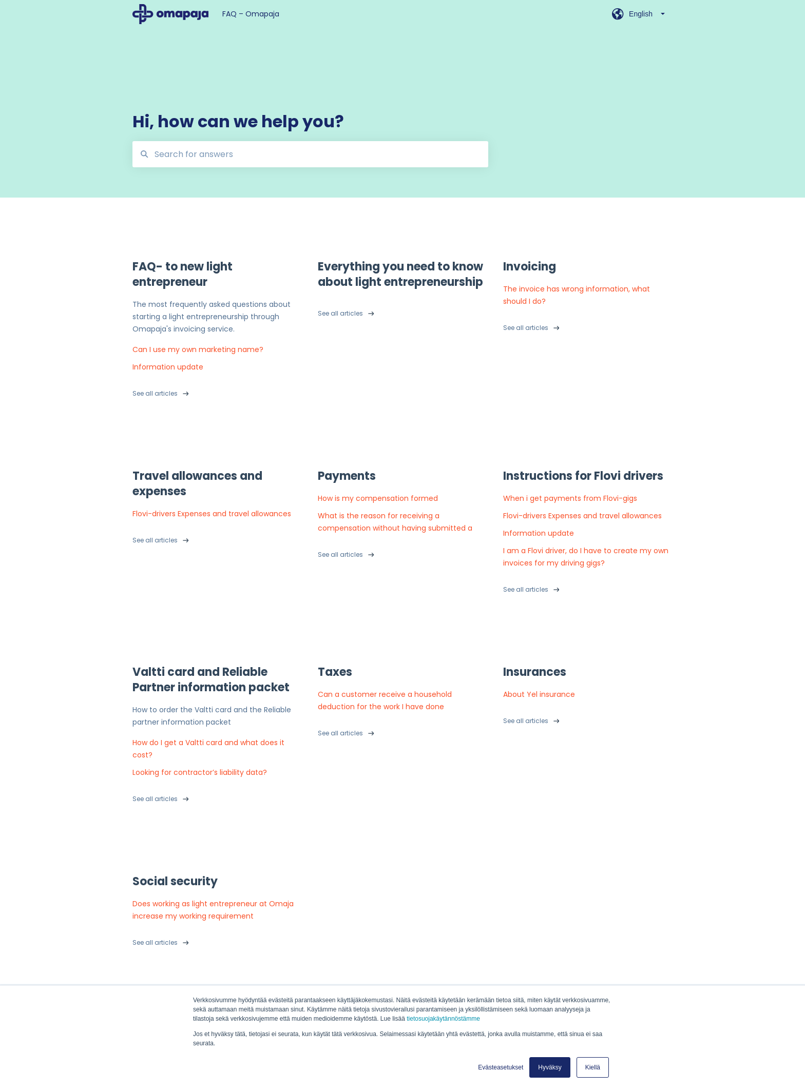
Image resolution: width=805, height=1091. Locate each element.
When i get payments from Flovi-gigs (570, 498)
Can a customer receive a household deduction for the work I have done (385, 700)
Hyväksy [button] (549, 1067)
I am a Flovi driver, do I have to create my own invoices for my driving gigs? (585, 557)
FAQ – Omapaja (250, 14)
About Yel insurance (539, 694)
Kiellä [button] (592, 1067)
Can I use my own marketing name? (197, 349)
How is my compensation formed (378, 498)
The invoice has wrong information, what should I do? (576, 295)
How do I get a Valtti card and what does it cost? (208, 748)
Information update (167, 367)
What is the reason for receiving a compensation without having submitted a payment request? (395, 522)
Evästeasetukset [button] (500, 1067)
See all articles (155, 393)
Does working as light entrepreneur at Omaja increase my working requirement (213, 910)
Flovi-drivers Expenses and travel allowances (211, 514)
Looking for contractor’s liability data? (199, 772)
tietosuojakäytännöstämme (443, 1018)
